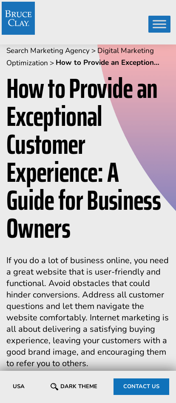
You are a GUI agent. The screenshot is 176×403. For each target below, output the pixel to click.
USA (19, 386)
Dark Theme (78, 386)
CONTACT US (141, 386)
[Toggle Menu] (159, 24)
